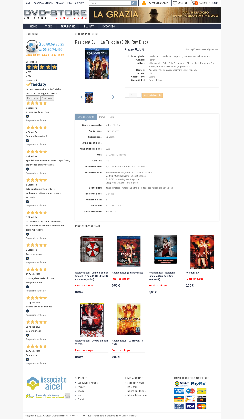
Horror (151, 59)
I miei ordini (132, 387)
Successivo (47, 98)
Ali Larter (178, 63)
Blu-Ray (89, 26)
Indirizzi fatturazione (137, 395)
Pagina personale (135, 382)
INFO (69, 3)
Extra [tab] (112, 116)
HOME (27, 3)
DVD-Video (108, 26)
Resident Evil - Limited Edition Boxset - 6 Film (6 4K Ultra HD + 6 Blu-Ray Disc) (91, 276)
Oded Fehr (168, 63)
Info (80, 395)
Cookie (81, 391)
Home (33, 26)
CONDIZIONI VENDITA (43, 3)
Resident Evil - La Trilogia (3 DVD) (127, 342)
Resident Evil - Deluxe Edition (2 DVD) (91, 342)
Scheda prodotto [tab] (86, 116)
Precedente (32, 98)
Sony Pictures (112, 130)
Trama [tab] (102, 116)
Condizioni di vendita (88, 382)
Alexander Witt (174, 69)
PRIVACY (60, 3)
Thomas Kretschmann (166, 66)
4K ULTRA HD (68, 26)
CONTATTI (79, 3)
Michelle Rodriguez (201, 63)
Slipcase (110, 193)
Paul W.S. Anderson (157, 69)
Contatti (81, 399)
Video (48, 26)
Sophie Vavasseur (186, 66)
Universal (110, 136)
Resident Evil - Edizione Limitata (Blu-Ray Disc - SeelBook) (162, 276)
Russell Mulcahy (189, 69)
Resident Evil (193, 272)
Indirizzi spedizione (136, 391)
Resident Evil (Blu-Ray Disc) (127, 272)
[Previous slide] (82, 97)
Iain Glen (187, 63)
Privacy (81, 387)
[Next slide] (113, 97)
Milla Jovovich (155, 63)
